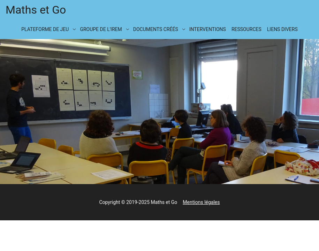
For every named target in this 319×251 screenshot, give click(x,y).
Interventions (207, 29)
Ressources (246, 29)
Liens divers (282, 29)
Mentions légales (201, 202)
